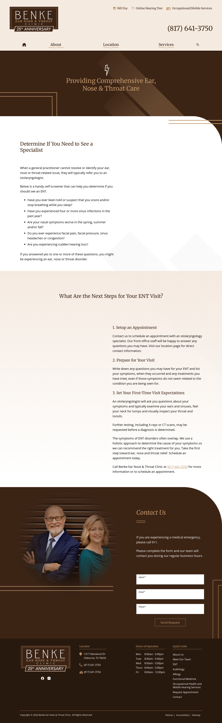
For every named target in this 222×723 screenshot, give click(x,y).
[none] (56, 45)
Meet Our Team (182, 659)
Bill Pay (120, 8)
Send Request (170, 622)
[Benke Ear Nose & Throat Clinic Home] (34, 20)
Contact (177, 697)
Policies (169, 715)
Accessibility (182, 715)
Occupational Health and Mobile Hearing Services (187, 685)
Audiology (178, 669)
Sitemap (196, 715)
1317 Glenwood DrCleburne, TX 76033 (92, 656)
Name (142, 577)
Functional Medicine (184, 679)
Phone (142, 606)
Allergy (177, 674)
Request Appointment (185, 692)
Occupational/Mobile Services (189, 8)
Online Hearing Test (146, 8)
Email (142, 591)
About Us (178, 654)
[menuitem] (24, 45)
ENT (175, 664)
